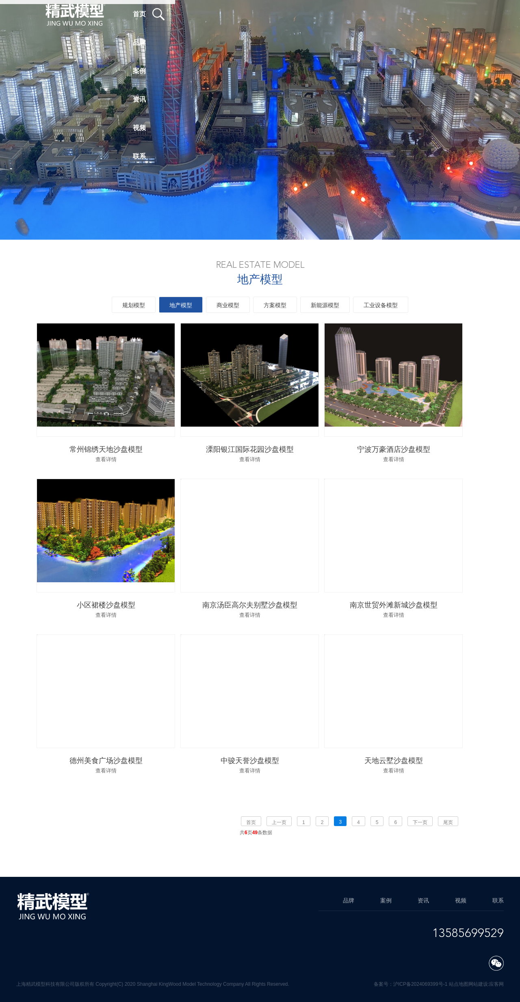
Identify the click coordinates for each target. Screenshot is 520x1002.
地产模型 (180, 305)
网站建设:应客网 (486, 984)
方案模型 (275, 305)
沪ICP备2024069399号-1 (420, 984)
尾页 (448, 822)
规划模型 (133, 305)
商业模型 (228, 305)
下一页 (420, 822)
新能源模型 (325, 305)
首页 (251, 822)
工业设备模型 (381, 305)
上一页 (279, 822)
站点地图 (458, 984)
